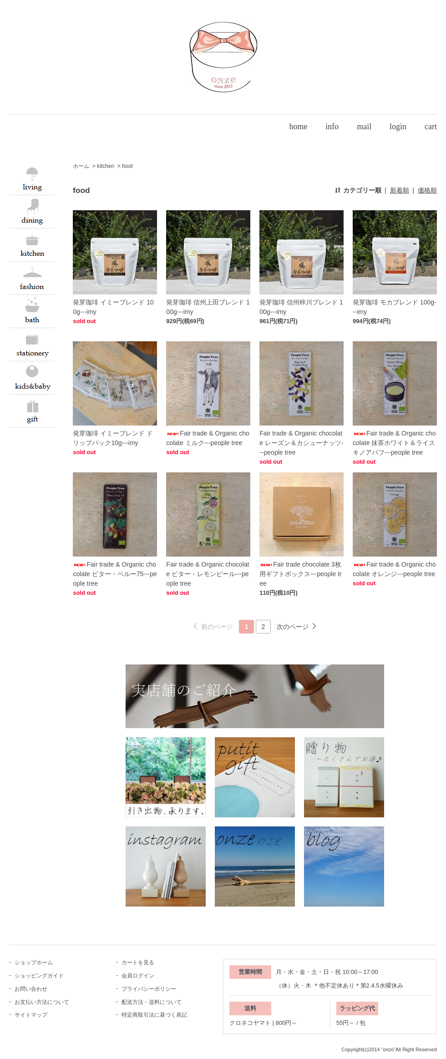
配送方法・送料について (152, 1002)
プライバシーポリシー (149, 989)
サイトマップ (31, 1015)
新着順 (399, 190)
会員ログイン (138, 976)
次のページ (293, 626)
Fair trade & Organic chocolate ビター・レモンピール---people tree (207, 574)
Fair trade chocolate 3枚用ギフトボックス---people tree (300, 574)
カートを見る (138, 962)
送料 (250, 1008)
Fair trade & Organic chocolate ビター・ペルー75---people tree (115, 574)
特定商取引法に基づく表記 (154, 1015)
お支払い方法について (42, 1002)
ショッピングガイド (39, 976)
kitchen (105, 166)
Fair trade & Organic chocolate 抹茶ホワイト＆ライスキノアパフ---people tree (394, 443)
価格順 (427, 190)
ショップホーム (34, 962)
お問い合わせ (31, 989)
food (127, 166)
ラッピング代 (357, 1008)
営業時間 (250, 971)
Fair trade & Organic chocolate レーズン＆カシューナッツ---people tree (301, 443)
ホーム (81, 166)
